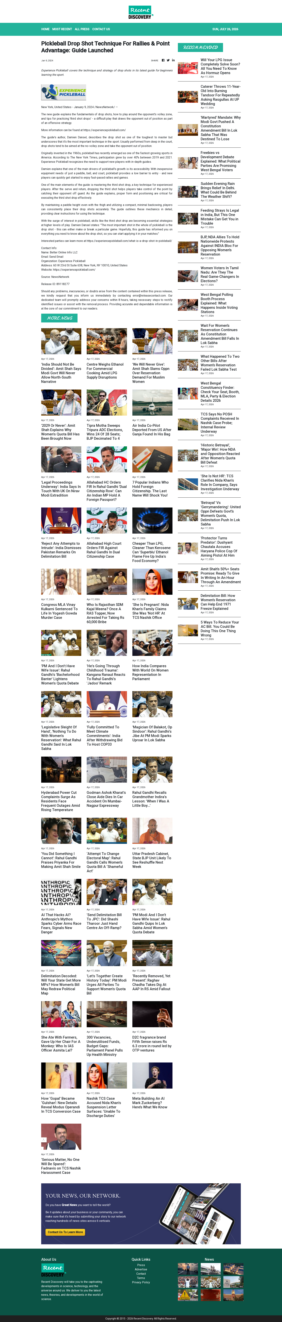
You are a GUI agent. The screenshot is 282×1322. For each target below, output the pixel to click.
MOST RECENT (62, 29)
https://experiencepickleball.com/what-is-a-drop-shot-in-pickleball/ (129, 241)
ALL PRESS (82, 29)
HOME (45, 29)
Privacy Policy (141, 1282)
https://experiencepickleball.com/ (104, 130)
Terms (141, 1278)
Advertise (141, 1269)
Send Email (56, 256)
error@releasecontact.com (149, 295)
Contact (141, 1273)
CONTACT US (101, 29)
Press (141, 1265)
